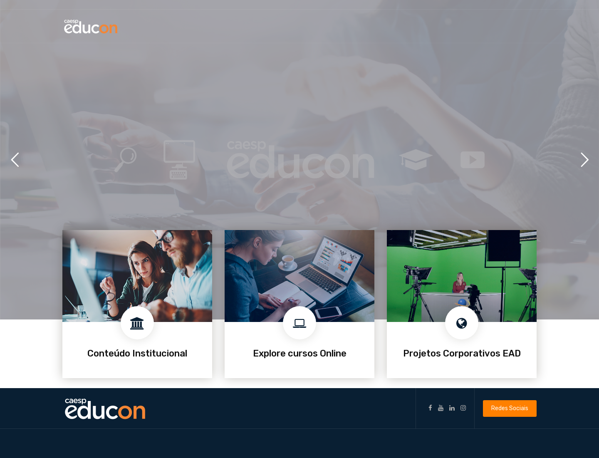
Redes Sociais (509, 408)
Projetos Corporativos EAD (462, 353)
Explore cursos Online (300, 353)
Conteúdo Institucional (137, 353)
